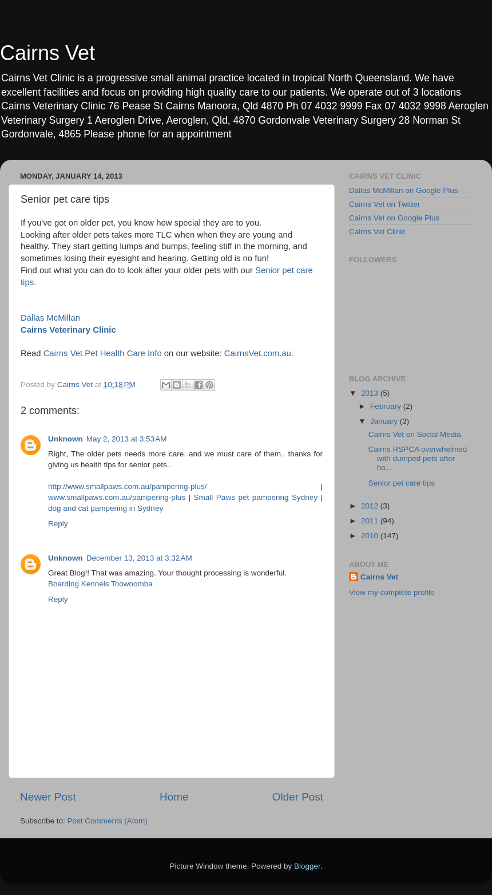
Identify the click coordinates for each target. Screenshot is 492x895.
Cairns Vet (47, 53)
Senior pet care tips (401, 483)
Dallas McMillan (50, 317)
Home (174, 797)
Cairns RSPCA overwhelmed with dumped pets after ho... (417, 458)
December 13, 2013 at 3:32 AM (139, 558)
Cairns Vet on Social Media (414, 434)
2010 (370, 535)
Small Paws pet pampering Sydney (256, 497)
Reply (58, 523)
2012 (370, 506)
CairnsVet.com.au (257, 353)
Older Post (297, 797)
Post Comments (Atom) (108, 821)
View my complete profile (392, 592)
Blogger (307, 866)
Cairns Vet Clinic (377, 231)
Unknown (65, 439)
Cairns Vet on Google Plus (394, 218)
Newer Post (48, 797)
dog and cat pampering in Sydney (105, 508)
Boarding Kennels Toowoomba (100, 583)
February (386, 406)
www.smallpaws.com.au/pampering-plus (116, 497)
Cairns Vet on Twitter (384, 204)
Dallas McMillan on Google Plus (403, 190)
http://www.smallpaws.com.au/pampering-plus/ (127, 486)
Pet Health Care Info (123, 353)
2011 (370, 521)
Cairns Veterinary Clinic (68, 329)
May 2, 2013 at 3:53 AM (126, 439)
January (385, 421)
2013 (370, 393)
